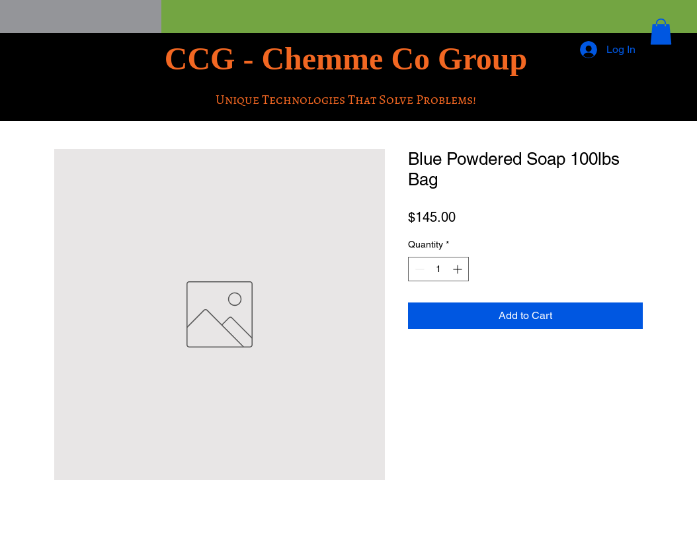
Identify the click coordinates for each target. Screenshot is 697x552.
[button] (661, 31)
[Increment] (458, 269)
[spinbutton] (438, 269)
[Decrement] (418, 269)
